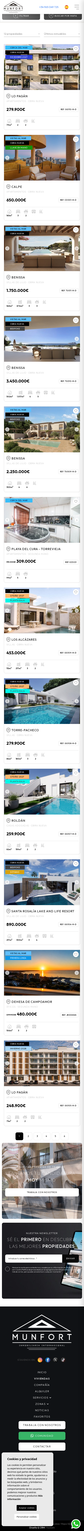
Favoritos (42, 1416)
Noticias (42, 1410)
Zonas (40, 1404)
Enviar (70, 1258)
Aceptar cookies (26, 1507)
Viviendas (42, 1378)
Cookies (56, 1523)
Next (77, 67)
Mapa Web (66, 1523)
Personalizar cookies (27, 1516)
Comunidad (42, 1436)
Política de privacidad (31, 1269)
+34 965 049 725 (48, 7)
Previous (7, 67)
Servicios (40, 1397)
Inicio (42, 1372)
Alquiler (42, 1391)
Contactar (42, 1446)
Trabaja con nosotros (42, 1192)
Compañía (42, 1385)
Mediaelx (50, 1527)
